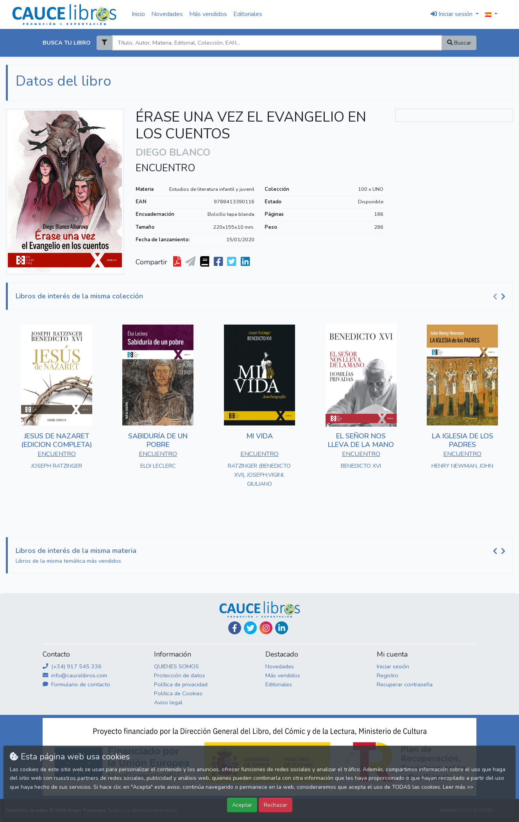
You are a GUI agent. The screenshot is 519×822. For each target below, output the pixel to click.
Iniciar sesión (393, 666)
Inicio (138, 14)
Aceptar (242, 805)
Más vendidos (208, 14)
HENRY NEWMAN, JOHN (462, 466)
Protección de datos (179, 675)
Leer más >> (458, 787)
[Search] (277, 43)
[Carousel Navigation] (500, 296)
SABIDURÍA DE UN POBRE (158, 440)
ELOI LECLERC (158, 466)
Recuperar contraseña (405, 684)
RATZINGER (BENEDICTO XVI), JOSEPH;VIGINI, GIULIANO (259, 475)
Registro (387, 675)
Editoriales (247, 14)
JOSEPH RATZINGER (56, 466)
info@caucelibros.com (75, 675)
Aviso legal (168, 702)
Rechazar (275, 805)
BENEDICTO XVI (361, 466)
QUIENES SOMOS (176, 666)
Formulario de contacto (76, 684)
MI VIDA (259, 436)
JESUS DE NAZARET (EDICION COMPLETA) (56, 440)
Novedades (167, 14)
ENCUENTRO (165, 168)
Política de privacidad (181, 684)
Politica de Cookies (178, 693)
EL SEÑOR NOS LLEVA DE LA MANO (361, 440)
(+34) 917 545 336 (72, 666)
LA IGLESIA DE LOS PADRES (462, 440)
